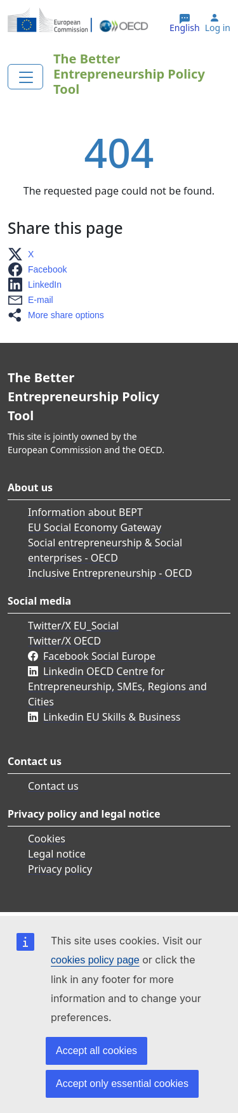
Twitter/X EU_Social (73, 626)
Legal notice (57, 854)
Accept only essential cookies (122, 1083)
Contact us (53, 786)
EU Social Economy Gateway (94, 527)
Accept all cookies (96, 1050)
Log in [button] (217, 28)
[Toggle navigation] (25, 76)
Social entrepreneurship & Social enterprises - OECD (105, 550)
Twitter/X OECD (64, 641)
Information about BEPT (85, 512)
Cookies (46, 839)
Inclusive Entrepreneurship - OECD (110, 573)
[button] (24, 254)
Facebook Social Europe (99, 656)
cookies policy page (95, 960)
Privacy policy (60, 869)
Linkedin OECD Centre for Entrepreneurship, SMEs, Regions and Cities (117, 686)
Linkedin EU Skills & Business (111, 717)
